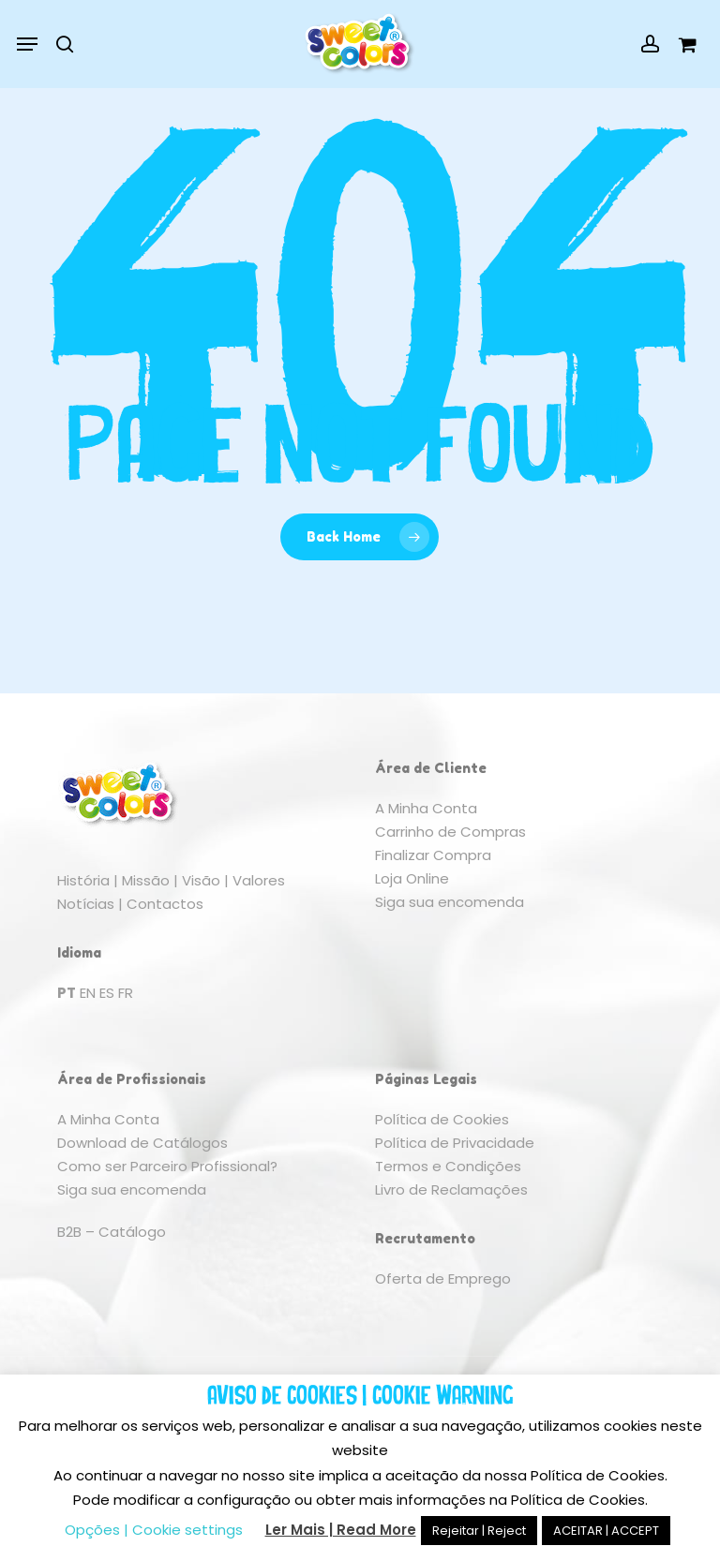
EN (88, 993)
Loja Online (412, 878)
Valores (258, 880)
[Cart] (682, 44)
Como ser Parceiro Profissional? (167, 1166)
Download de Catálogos (142, 1142)
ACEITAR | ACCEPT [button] (606, 1530)
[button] (27, 44)
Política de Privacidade (454, 1142)
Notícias (85, 904)
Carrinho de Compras (450, 831)
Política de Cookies (442, 1119)
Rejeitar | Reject (479, 1530)
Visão (201, 880)
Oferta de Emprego (443, 1278)
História (83, 880)
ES (106, 993)
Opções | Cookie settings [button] (154, 1529)
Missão (146, 880)
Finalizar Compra (433, 855)
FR (125, 993)
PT (66, 993)
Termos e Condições (448, 1166)
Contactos (165, 904)
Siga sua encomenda (449, 902)
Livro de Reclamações (451, 1189)
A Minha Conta (426, 808)
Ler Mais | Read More (340, 1529)
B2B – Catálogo (111, 1231)
